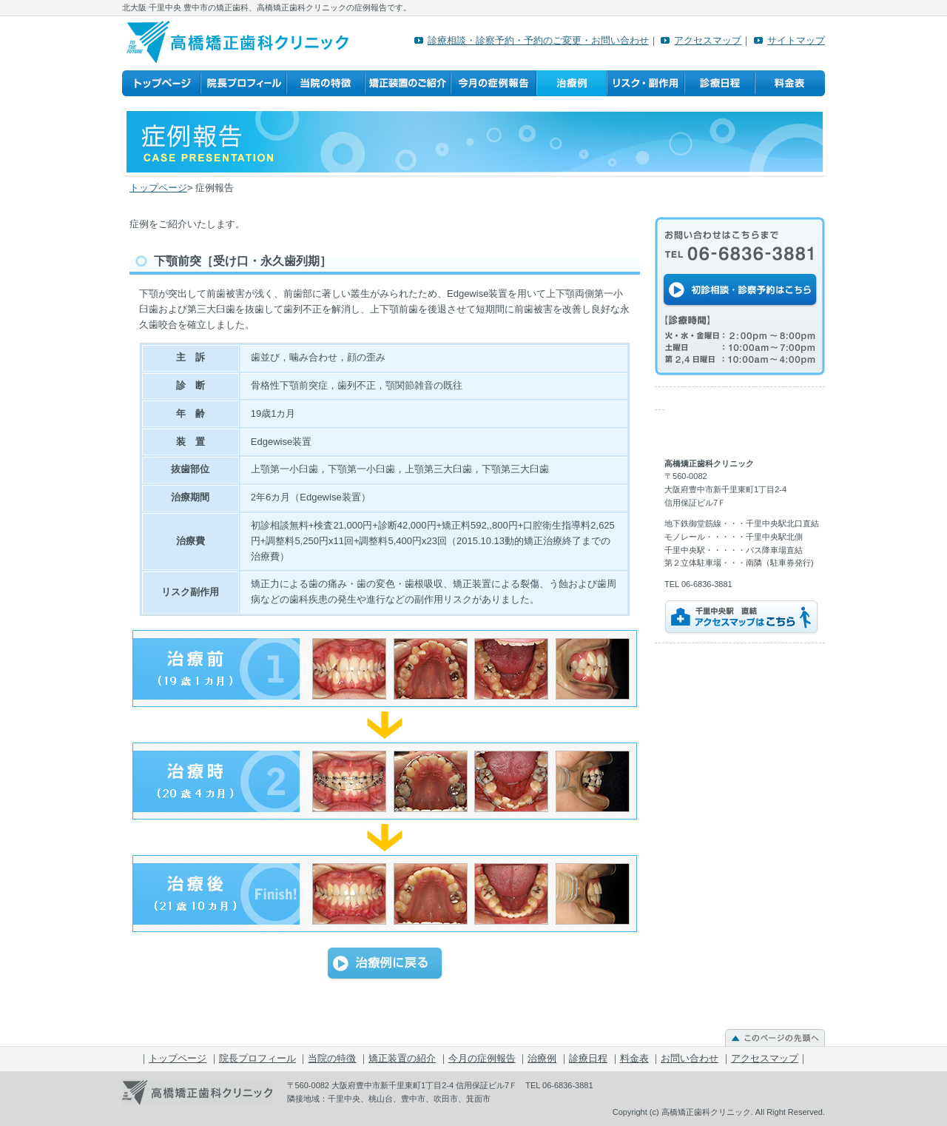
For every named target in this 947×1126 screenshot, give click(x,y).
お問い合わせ (689, 1058)
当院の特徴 (325, 83)
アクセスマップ (707, 40)
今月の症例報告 (493, 83)
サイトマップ (796, 40)
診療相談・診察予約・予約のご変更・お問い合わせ (538, 40)
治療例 (571, 83)
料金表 (790, 83)
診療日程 (719, 83)
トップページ (161, 83)
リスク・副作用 (645, 83)
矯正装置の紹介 (408, 83)
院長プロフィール (243, 83)
